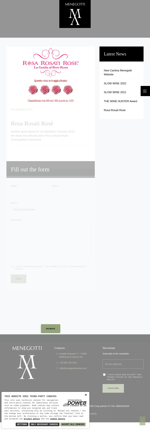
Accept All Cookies (73, 424)
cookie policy (57, 419)
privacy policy (32, 419)
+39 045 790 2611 (68, 357)
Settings (22, 424)
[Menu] (145, 91)
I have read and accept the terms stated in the (125, 371)
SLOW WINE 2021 (115, 92)
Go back (50, 329)
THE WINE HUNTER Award (120, 101)
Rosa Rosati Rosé (115, 110)
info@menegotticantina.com (73, 363)
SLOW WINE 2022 (115, 83)
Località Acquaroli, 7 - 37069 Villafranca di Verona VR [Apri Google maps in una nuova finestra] (72, 350)
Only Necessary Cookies (44, 424)
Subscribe (113, 383)
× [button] (86, 395)
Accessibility (91, 408)
